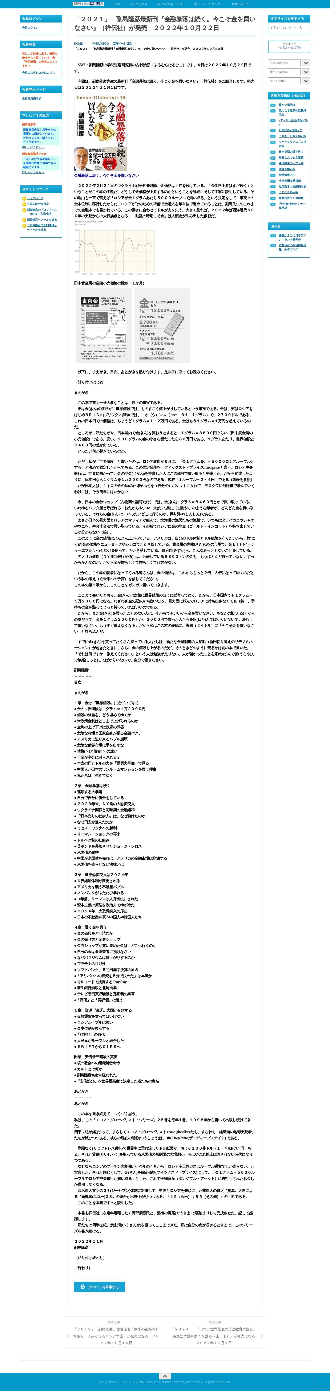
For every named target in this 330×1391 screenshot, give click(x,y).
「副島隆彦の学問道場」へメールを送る (42, 227)
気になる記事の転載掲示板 (292, 112)
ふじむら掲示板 (288, 192)
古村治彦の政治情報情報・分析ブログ (292, 247)
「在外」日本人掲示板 (292, 136)
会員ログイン (30, 27)
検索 (306, 62)
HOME (117, 4)
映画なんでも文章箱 (291, 157)
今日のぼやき (139, 4)
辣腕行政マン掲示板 (291, 198)
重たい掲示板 (287, 104)
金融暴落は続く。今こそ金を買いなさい (106, 175)
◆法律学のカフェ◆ (291, 163)
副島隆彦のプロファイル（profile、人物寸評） (42, 212)
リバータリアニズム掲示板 (292, 144)
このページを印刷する (99, 1286)
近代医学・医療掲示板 (292, 186)
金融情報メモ (287, 174)
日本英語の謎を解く (291, 151)
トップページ (35, 198)
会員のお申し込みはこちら (38, 72)
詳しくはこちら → (33, 147)
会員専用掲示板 (31, 98)
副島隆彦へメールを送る (42, 219)
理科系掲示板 (287, 169)
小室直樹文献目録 (290, 180)
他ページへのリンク (207, 4)
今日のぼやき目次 (38, 203)
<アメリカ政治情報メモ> (293, 122)
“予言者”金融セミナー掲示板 (292, 206)
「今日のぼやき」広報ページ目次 (111, 43)
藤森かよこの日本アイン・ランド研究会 (292, 237)
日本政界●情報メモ (290, 130)
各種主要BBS (240, 4)
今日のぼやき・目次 (169, 4)
